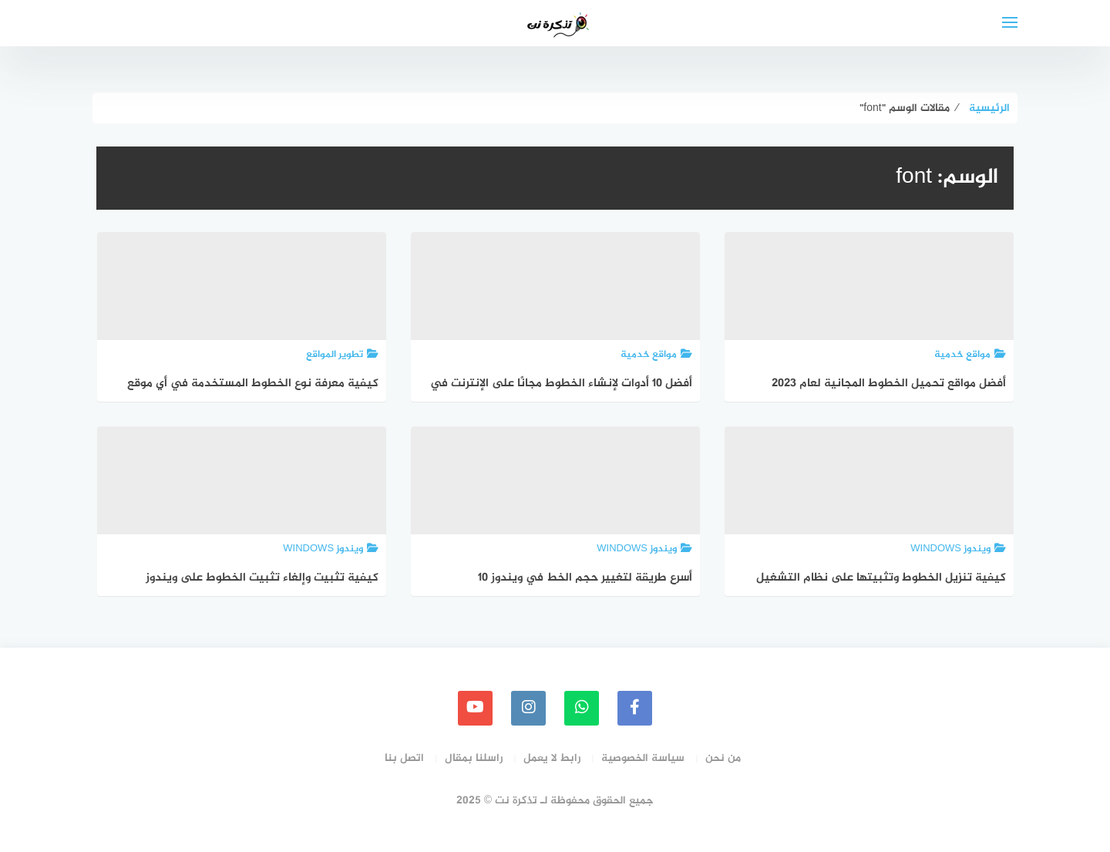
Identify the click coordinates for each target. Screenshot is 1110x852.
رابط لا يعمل (551, 758)
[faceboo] (634, 708)
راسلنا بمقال (474, 758)
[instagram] (528, 708)
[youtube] (475, 708)
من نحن (723, 758)
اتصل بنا (404, 758)
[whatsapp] (581, 708)
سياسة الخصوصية (642, 758)
